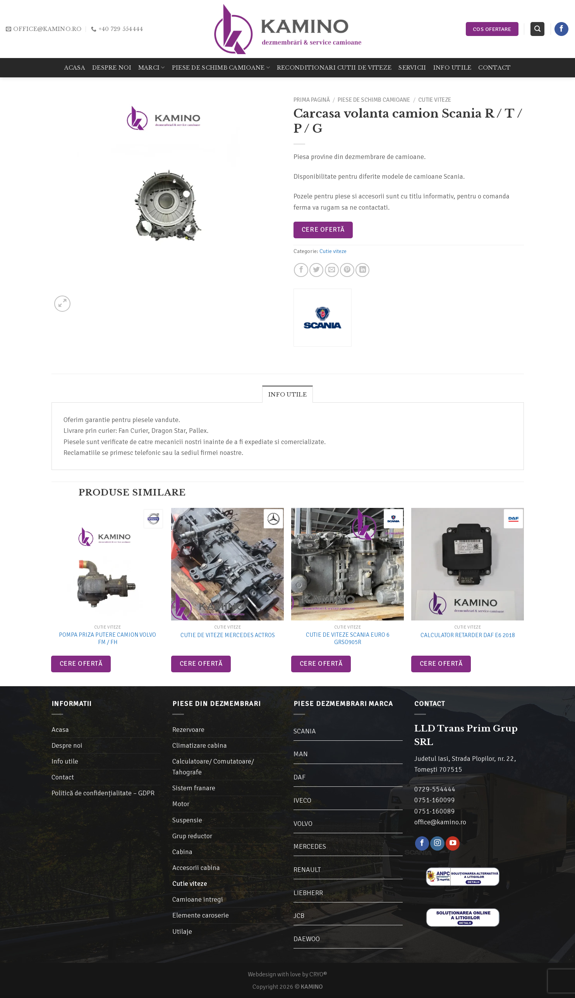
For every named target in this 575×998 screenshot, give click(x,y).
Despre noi (111, 67)
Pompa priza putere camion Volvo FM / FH (107, 638)
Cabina (182, 852)
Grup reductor (192, 836)
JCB (299, 915)
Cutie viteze (434, 99)
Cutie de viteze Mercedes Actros (227, 635)
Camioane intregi (197, 899)
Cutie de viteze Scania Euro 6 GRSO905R (348, 638)
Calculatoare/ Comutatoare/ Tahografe (213, 766)
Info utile (452, 67)
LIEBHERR (308, 893)
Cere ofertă (323, 230)
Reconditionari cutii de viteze (334, 67)
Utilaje (182, 931)
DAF (300, 777)
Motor (180, 804)
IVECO (302, 800)
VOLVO (303, 823)
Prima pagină (312, 99)
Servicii (412, 67)
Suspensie (187, 820)
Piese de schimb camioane (221, 67)
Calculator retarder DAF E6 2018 (468, 635)
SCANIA (305, 731)
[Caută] (537, 29)
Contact (494, 67)
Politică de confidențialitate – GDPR (102, 793)
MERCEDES (310, 846)
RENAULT (307, 869)
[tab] (287, 394)
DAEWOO (307, 939)
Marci (151, 67)
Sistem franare (193, 788)
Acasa (74, 67)
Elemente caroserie (200, 915)
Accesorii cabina (196, 867)
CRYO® (318, 974)
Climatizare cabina (199, 745)
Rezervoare (188, 729)
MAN (301, 754)
